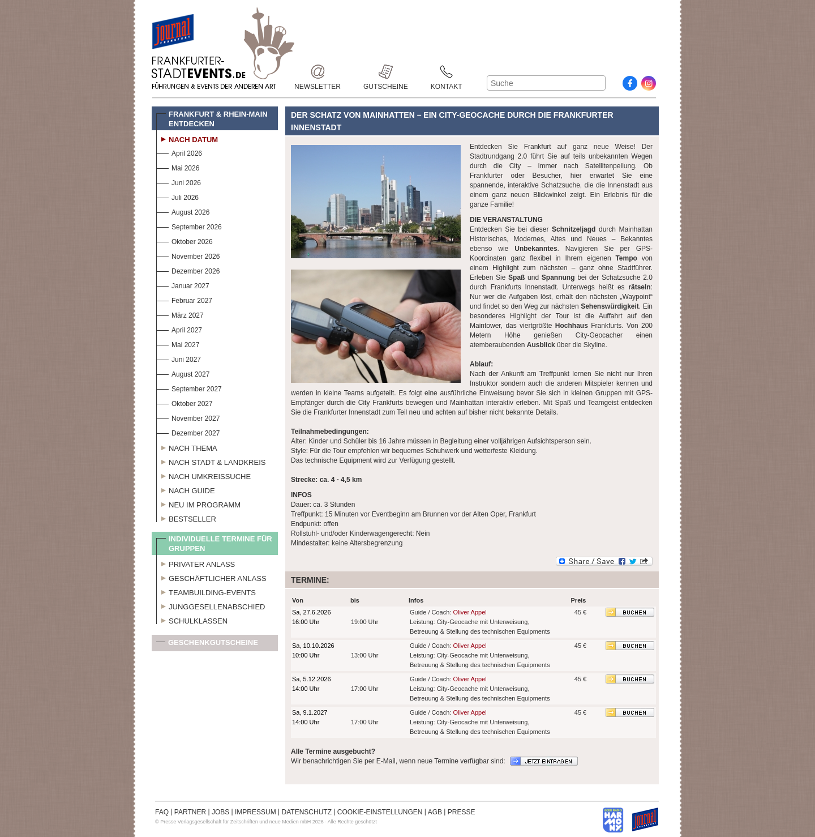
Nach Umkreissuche (203, 475)
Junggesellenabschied (210, 605)
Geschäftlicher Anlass (211, 577)
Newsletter (317, 72)
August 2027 (182, 373)
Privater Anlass (195, 563)
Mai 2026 (177, 166)
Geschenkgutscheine (207, 644)
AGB (435, 812)
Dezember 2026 (188, 269)
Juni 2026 (178, 181)
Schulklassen (192, 619)
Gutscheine (385, 72)
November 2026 (188, 255)
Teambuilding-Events (206, 591)
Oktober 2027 (184, 402)
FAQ (162, 812)
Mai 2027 (177, 343)
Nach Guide (185, 489)
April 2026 (179, 152)
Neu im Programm (198, 503)
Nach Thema (186, 446)
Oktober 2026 (184, 240)
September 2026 (189, 225)
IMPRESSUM (255, 812)
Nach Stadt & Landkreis (210, 461)
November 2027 (188, 417)
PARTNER (190, 812)
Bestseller (186, 517)
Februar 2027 (184, 299)
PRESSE (461, 812)
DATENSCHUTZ (307, 812)
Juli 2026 (177, 196)
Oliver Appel (469, 612)
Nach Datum (187, 138)
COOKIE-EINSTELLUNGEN (380, 812)
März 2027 (180, 314)
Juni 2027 (178, 358)
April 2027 (179, 328)
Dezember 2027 (188, 431)
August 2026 (182, 211)
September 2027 (189, 387)
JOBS (220, 812)
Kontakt (446, 72)
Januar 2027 (182, 284)
